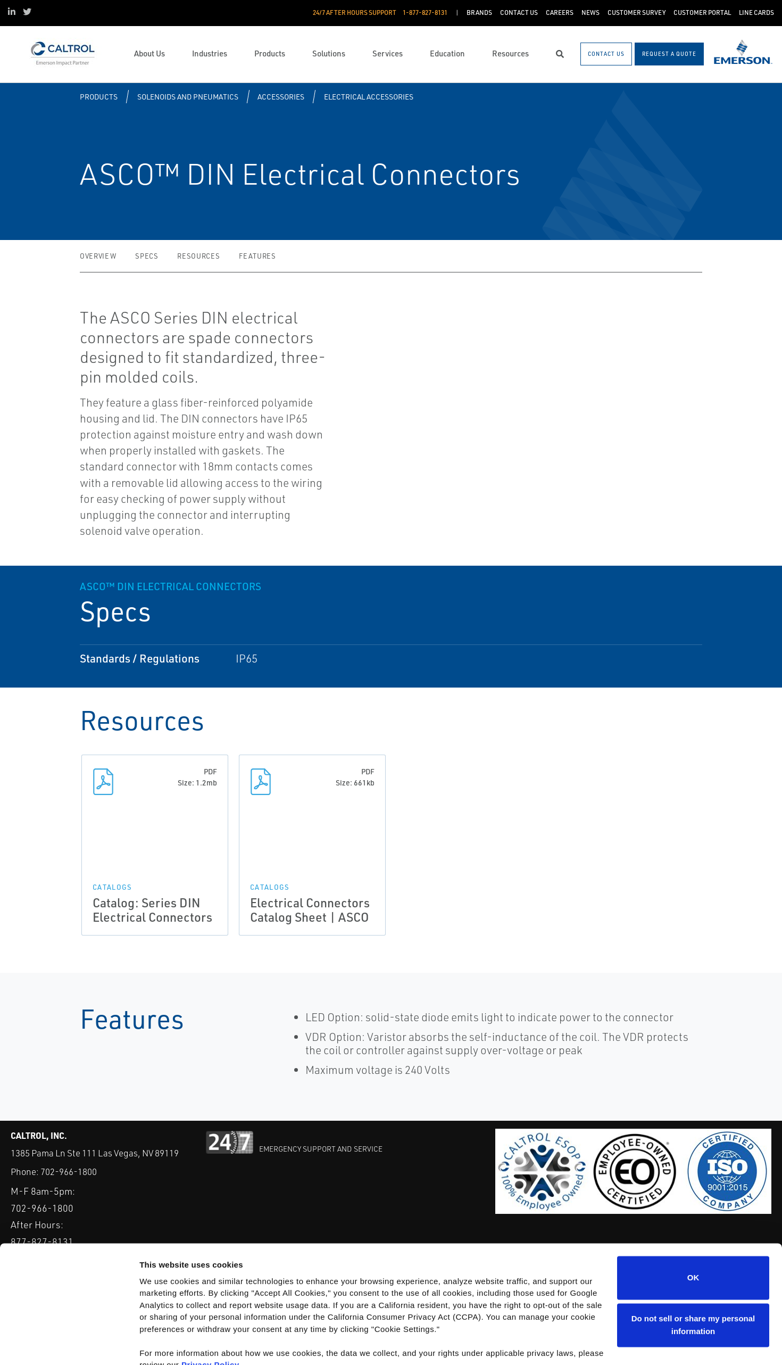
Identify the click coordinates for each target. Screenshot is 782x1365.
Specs (146, 256)
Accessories (280, 96)
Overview (98, 256)
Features (257, 256)
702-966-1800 (68, 1171)
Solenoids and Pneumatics (187, 96)
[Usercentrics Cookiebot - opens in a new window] (68, 1344)
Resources (198, 256)
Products (99, 96)
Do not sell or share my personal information (693, 1275)
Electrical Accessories (368, 96)
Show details (164, 1344)
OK (693, 1227)
